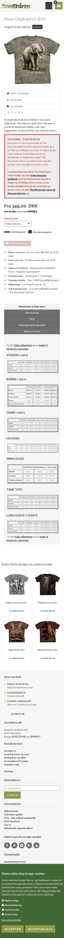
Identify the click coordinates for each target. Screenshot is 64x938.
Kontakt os (10, 750)
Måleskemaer (11, 811)
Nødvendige (12, 900)
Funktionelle (12, 909)
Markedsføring (13, 905)
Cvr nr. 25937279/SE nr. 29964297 (22, 736)
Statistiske (11, 914)
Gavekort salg (11, 764)
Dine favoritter (12, 821)
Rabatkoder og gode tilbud (18, 828)
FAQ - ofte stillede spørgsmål (19, 817)
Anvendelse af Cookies (16, 761)
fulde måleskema (23, 345)
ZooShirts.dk (18, 713)
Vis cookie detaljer (11, 919)
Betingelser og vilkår (15, 757)
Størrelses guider (13, 814)
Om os (7, 824)
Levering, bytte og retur (17, 754)
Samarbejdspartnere (15, 861)
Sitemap (8, 771)
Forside (17, 27)
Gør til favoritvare (19, 243)
